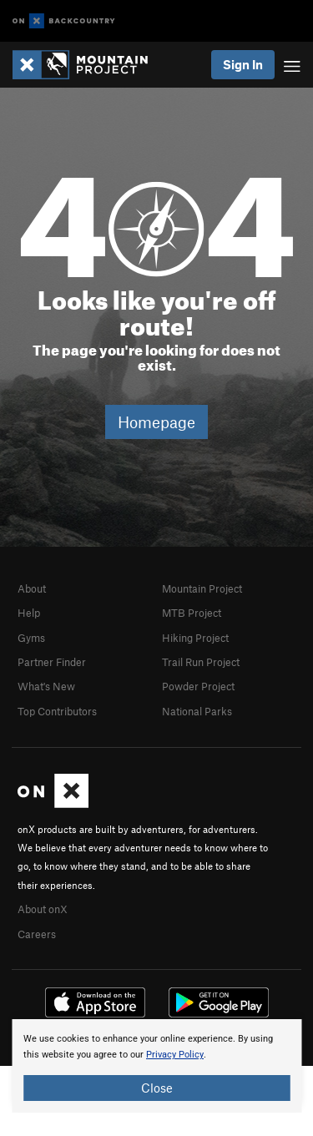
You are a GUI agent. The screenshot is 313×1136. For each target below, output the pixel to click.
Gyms (31, 637)
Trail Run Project (201, 662)
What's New (46, 686)
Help (29, 612)
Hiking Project (195, 637)
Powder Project (198, 686)
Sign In (243, 64)
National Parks (197, 711)
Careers (37, 934)
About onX (43, 909)
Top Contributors (57, 711)
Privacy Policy (175, 1054)
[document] (156, 1066)
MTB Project (191, 612)
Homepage (156, 422)
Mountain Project (202, 588)
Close (157, 1087)
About (32, 588)
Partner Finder (52, 662)
